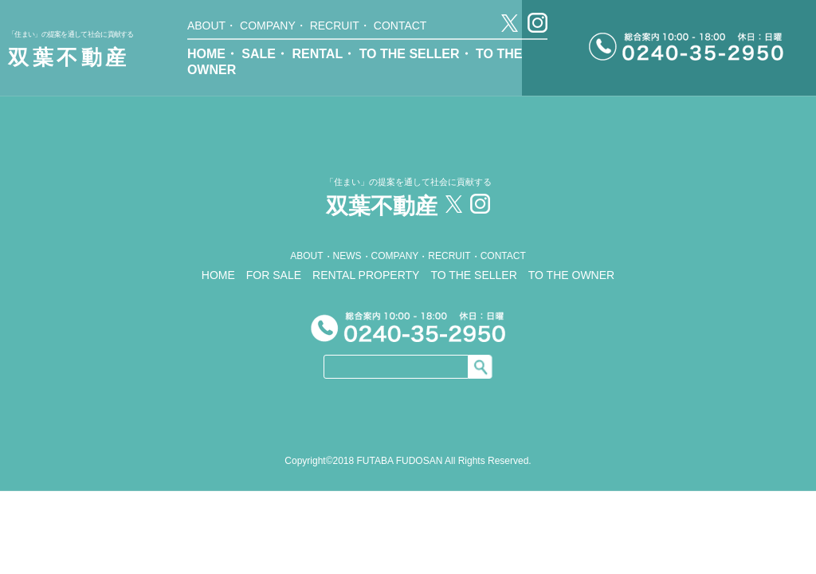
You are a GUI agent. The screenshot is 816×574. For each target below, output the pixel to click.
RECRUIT (334, 25)
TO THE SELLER (409, 54)
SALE (258, 54)
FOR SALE (273, 275)
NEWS (347, 255)
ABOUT (206, 25)
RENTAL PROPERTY (365, 275)
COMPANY (268, 25)
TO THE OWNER (571, 275)
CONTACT (400, 25)
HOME (206, 54)
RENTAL (317, 54)
